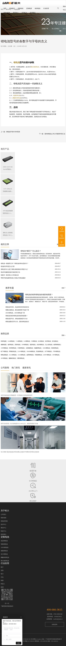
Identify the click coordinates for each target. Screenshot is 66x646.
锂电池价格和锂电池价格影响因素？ (39, 294)
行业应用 (46, 8)
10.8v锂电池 (46, 348)
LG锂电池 (27, 341)
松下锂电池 (4, 351)
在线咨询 (54, 624)
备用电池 (11, 344)
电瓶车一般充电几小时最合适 (10, 275)
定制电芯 (12, 8)
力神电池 (34, 341)
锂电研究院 (4, 521)
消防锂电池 (20, 358)
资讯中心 (16, 12)
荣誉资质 (3, 517)
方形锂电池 (21, 348)
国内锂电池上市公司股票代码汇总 (55, 134)
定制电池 (20, 8)
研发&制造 (7, 12)
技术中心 (3, 524)
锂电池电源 (4, 355)
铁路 (2, 580)
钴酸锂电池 (16, 95)
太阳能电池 (29, 348)
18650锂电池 (4, 547)
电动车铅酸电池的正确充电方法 (10, 272)
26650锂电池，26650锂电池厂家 (15, 313)
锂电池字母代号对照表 (13, 131)
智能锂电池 (4, 544)
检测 (2, 587)
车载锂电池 (38, 355)
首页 (5, 8)
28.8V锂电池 (47, 355)
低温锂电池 (4, 541)
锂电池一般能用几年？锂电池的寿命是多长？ (14, 263)
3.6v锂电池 (11, 341)
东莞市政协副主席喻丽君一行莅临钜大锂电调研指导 (16, 395)
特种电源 (4, 341)
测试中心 (3, 527)
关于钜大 (24, 12)
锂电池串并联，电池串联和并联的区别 (17, 307)
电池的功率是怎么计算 (8, 266)
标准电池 (37, 8)
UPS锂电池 (25, 344)
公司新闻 (5, 368)
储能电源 (4, 344)
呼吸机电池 (12, 351)
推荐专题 (10, 288)
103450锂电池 (30, 351)
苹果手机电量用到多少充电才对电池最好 (13, 278)
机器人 (3, 583)
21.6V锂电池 (21, 351)
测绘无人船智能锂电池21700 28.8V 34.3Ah (8, 235)
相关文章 (5, 244)
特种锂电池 (12, 348)
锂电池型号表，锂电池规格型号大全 (17, 318)
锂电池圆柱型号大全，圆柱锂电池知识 (17, 321)
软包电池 (55, 341)
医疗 (2, 567)
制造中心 (3, 531)
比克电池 (41, 341)
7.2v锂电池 (19, 341)
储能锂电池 (4, 550)
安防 (2, 570)
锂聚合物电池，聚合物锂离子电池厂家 (17, 310)
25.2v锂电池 (13, 355)
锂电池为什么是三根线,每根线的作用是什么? (14, 269)
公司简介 (3, 514)
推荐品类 (5, 334)
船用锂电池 (57, 344)
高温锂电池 (39, 351)
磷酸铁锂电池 (17, 98)
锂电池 (16, 62)
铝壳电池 (48, 341)
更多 (63, 288)
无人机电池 (48, 344)
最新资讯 (26, 368)
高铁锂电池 (54, 348)
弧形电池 (33, 344)
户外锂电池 (56, 351)
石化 (2, 577)
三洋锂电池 (4, 348)
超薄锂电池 (30, 355)
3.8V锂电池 (55, 355)
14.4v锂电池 (21, 355)
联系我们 (33, 12)
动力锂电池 (4, 554)
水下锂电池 (48, 351)
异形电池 (18, 344)
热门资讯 (16, 368)
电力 (2, 574)
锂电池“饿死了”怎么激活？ (31, 251)
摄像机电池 (12, 358)
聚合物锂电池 (35, 67)
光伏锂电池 (40, 344)
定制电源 (29, 8)
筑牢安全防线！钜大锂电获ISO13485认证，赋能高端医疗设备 (19, 423)
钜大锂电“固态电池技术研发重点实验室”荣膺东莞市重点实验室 (20, 452)
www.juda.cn (39, 639)
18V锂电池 (4, 358)
